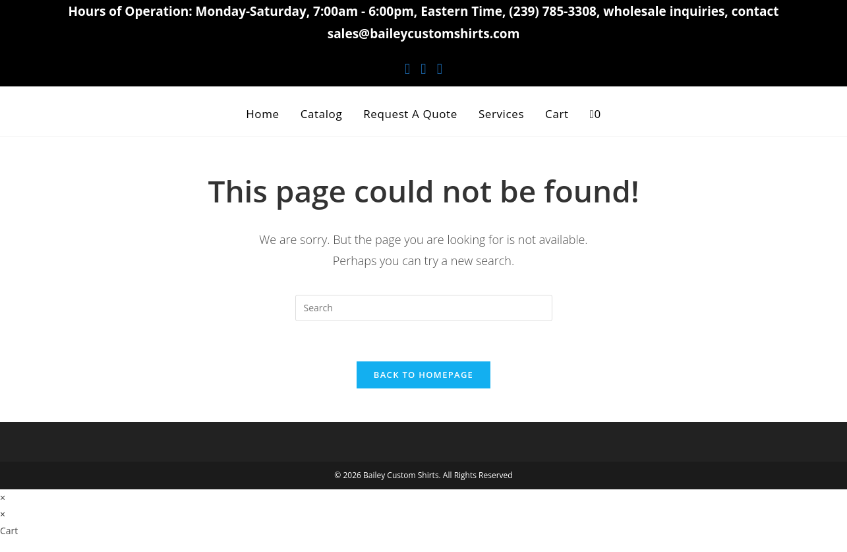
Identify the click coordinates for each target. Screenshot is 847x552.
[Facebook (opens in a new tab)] (407, 68)
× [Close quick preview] (2, 497)
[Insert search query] (423, 308)
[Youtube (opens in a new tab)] (440, 68)
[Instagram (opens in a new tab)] (423, 68)
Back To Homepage (423, 375)
